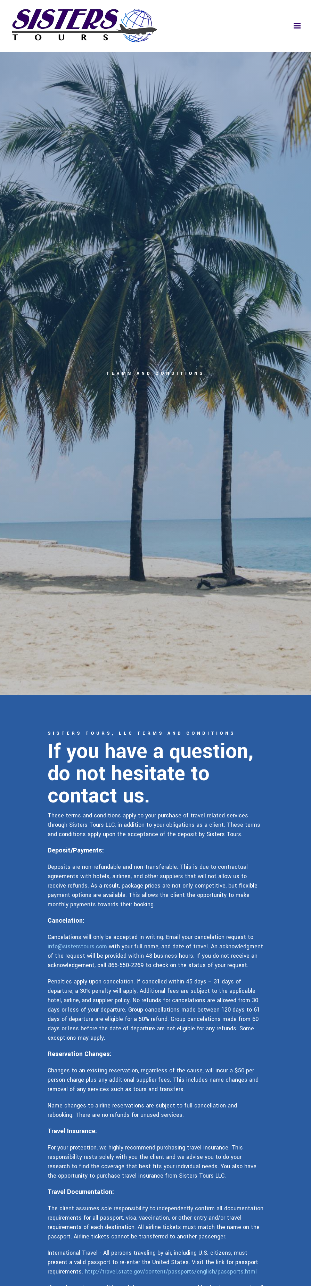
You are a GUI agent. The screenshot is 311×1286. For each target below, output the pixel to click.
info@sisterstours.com (78, 946)
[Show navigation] (295, 26)
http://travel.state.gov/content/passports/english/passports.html (171, 1272)
